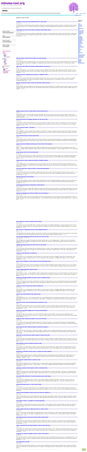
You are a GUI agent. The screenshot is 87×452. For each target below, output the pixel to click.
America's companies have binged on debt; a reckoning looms (31, 367)
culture (4, 53)
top (83, 449)
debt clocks (5, 68)
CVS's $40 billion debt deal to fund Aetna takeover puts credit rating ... (34, 376)
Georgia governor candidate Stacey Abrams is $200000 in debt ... (32, 74)
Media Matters (80, 37)
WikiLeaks (79, 60)
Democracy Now (80, 33)
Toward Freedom (80, 56)
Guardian (79, 34)
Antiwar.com (80, 25)
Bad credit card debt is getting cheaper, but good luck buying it (32, 326)
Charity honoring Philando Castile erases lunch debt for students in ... (33, 392)
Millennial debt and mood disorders (25, 176)
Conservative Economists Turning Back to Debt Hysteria (30, 184)
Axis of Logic (80, 26)
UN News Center (80, 57)
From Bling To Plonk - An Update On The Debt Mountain (30, 400)
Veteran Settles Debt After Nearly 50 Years (26, 269)
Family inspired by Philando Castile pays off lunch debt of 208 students (34, 143)
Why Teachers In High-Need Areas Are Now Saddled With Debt (31, 229)
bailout (5, 59)
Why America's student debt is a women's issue (28, 359)
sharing (5, 63)
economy (5, 54)
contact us (77, 15)
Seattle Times (80, 52)
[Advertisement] (27, 46)
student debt (5, 72)
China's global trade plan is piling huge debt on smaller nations (32, 409)
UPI (78, 58)
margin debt (5, 71)
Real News (79, 49)
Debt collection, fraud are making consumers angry (29, 343)
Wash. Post (80, 59)
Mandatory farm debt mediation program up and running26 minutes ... (33, 277)
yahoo (81, 13)
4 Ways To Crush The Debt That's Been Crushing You (29, 285)
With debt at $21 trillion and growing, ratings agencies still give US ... (33, 66)
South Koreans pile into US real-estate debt (27, 152)
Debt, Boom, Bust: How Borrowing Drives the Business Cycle (31, 302)
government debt (6, 70)
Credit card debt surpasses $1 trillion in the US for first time (31, 318)
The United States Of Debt (22, 441)
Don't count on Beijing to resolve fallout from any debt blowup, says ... (34, 261)
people (4, 52)
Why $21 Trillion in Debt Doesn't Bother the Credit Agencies (31, 58)
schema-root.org (6, 51)
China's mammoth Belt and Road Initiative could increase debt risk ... (33, 425)
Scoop (79, 51)
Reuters (79, 50)
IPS (78, 35)
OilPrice (79, 44)
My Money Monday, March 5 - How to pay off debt (28, 384)
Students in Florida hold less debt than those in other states (31, 21)
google (77, 13)
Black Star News (80, 28)
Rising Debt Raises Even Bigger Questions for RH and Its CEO (32, 119)
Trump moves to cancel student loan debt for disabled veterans (32, 160)
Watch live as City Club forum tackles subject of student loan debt (32, 335)
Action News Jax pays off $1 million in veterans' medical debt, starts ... (34, 29)
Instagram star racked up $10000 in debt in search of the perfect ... (33, 433)
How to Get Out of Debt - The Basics (25, 127)
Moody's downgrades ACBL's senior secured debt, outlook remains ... (33, 82)
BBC (79, 27)
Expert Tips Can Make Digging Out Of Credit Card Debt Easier (31, 310)
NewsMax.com (80, 43)
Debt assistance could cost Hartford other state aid (29, 221)
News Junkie (80, 42)
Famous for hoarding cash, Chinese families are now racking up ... (33, 193)
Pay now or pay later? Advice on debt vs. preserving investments (32, 168)
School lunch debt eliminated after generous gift (28, 294)
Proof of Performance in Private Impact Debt (27, 135)
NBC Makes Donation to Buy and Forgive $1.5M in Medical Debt (32, 417)
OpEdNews (80, 45)
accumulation (7, 56)
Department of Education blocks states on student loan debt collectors (34, 351)
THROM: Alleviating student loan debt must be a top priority (31, 244)
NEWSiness (80, 41)
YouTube (84, 13)
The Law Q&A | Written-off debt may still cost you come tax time (32, 236)
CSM (79, 29)
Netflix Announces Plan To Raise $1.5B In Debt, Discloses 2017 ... (32, 111)
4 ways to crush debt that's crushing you (26, 253)
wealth (5, 64)
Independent (80, 36)
